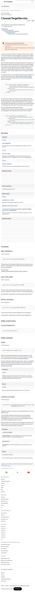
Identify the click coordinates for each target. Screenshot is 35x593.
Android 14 (3, 528)
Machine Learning (4, 499)
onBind (4, 200)
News (2, 487)
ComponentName (17, 209)
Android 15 (3, 526)
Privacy (2, 505)
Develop (11, 10)
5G (1, 507)
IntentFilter (5, 210)
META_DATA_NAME (6, 153)
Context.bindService (7, 377)
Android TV (3, 521)
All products (3, 581)
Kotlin (28, 20)
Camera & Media (4, 503)
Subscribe (17, 589)
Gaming (2, 497)
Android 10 (3, 537)
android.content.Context (8, 30)
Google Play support (5, 562)
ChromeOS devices (5, 517)
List (8, 205)
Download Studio (4, 550)
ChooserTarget (13, 205)
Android (2, 479)
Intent (8, 200)
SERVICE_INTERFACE (27, 78)
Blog (2, 489)
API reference (5, 6)
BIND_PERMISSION (6, 143)
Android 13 (3, 530)
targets (26, 212)
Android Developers (5, 10)
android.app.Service (10, 32)
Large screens (4, 512)
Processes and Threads (6, 365)
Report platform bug (5, 558)
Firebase (3, 577)
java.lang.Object (4, 28)
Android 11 (3, 535)
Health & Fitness (4, 501)
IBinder (4, 196)
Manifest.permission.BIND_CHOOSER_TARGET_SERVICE (18, 76)
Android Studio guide (5, 544)
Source (2, 485)
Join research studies (5, 564)
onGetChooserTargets (7, 209)
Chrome (2, 574)
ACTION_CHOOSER (16, 57)
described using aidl (23, 358)
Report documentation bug (6, 560)
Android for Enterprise (5, 481)
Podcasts (3, 491)
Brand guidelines (13, 585)
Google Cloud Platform (6, 579)
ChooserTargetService (8, 189)
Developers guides (5, 546)
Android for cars (4, 519)
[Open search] (32, 1)
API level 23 (7, 13)
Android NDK (3, 552)
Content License (4, 464)
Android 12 (3, 532)
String (4, 140)
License (6, 585)
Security (2, 483)
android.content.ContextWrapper (12, 31)
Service (10, 26)
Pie (1, 539)
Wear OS (3, 515)
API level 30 (9, 14)
